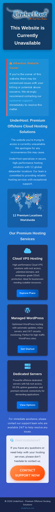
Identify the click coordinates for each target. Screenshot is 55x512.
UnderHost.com (27, 508)
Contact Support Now (27, 473)
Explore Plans (27, 293)
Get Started (27, 349)
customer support (20, 100)
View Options (27, 405)
